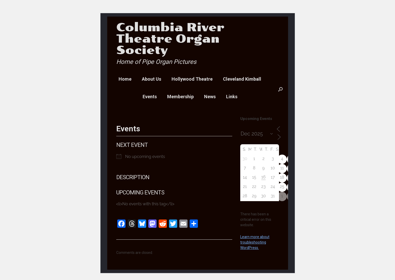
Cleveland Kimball (242, 79)
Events (150, 96)
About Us (151, 79)
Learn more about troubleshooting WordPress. (254, 242)
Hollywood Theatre (192, 79)
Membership (180, 96)
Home (125, 79)
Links (231, 96)
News (210, 96)
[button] (280, 89)
